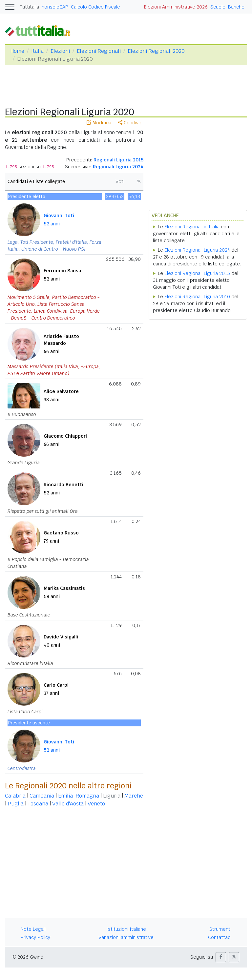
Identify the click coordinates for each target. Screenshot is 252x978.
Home (17, 51)
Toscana (38, 803)
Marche (133, 795)
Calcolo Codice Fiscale (95, 7)
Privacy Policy (35, 937)
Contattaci (219, 937)
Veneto (96, 803)
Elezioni (60, 51)
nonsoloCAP (55, 7)
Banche (236, 7)
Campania (42, 795)
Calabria (15, 795)
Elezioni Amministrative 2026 (176, 7)
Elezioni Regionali (99, 51)
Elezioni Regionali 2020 (156, 51)
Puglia (16, 803)
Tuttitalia (29, 7)
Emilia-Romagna (78, 795)
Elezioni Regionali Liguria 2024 (197, 250)
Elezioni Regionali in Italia (192, 227)
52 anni (52, 224)
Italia (37, 51)
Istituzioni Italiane (126, 929)
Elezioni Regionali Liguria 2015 (197, 273)
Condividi (130, 123)
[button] (221, 957)
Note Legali (33, 929)
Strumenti (220, 929)
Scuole (217, 7)
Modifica (99, 123)
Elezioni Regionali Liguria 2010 (197, 297)
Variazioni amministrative (126, 937)
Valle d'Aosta (68, 803)
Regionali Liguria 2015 (118, 160)
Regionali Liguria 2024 (118, 167)
